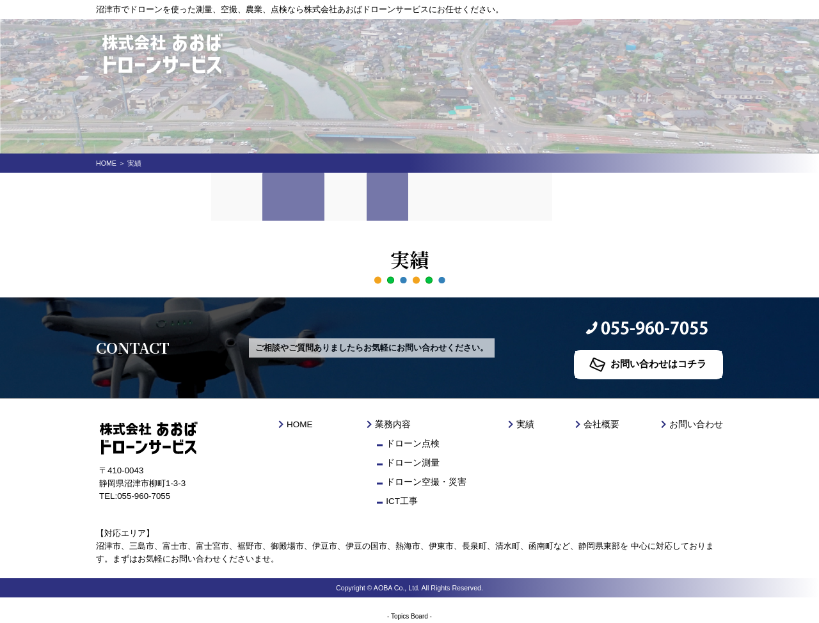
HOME (106, 163)
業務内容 (300, 194)
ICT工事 (404, 501)
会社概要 (458, 194)
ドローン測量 (414, 463)
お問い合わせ (535, 194)
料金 (356, 194)
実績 (402, 194)
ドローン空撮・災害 (426, 482)
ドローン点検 (414, 443)
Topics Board (409, 616)
